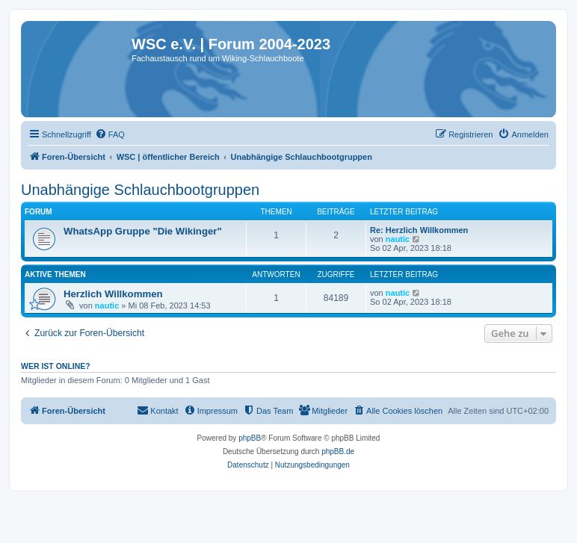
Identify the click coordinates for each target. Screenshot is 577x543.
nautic (398, 239)
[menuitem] (110, 134)
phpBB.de (337, 451)
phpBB (249, 438)
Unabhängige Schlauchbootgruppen (140, 189)
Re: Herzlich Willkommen (419, 230)
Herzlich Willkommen (113, 294)
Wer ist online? (55, 366)
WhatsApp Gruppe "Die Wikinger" (143, 231)
